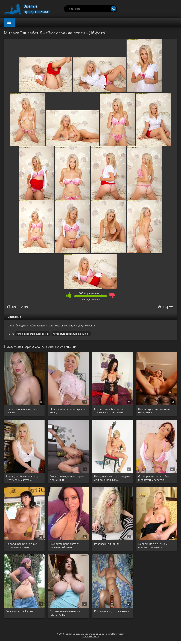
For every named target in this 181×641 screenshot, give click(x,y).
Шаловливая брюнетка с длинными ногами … (21, 545)
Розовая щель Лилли (107, 543)
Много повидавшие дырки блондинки (67, 478)
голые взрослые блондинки (32, 333)
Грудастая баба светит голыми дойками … (64, 545)
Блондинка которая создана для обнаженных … (112, 478)
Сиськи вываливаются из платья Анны (66, 612)
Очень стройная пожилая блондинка (154, 410)
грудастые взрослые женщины (71, 333)
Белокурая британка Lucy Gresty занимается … (22, 478)
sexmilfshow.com (115, 633)
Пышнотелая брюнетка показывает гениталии (109, 410)
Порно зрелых (30, 9)
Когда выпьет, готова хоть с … (112, 612)
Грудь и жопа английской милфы (22, 410)
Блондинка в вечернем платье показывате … (153, 545)
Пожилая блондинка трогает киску (68, 410)
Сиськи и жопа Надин (19, 611)
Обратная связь (91, 636)
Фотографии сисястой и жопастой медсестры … (153, 478)
